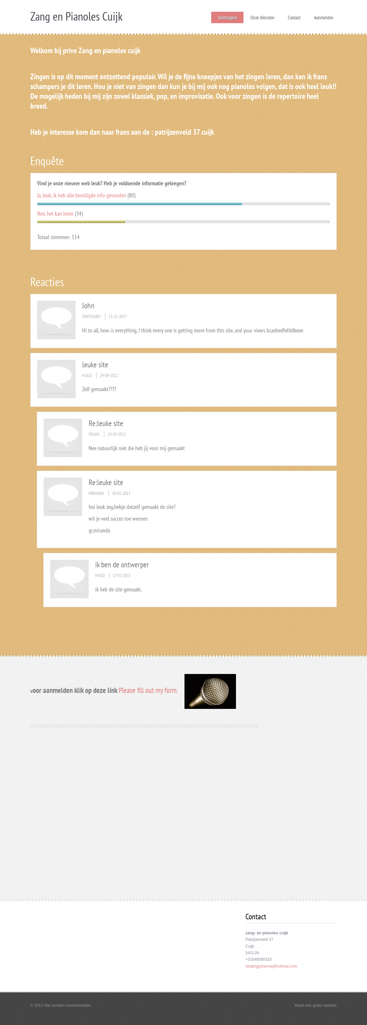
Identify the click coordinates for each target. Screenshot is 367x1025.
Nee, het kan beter (55, 213)
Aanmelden (323, 15)
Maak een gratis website (316, 1005)
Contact (294, 15)
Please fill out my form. (148, 690)
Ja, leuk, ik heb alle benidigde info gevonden (81, 195)
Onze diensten (262, 15)
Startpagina (227, 17)
